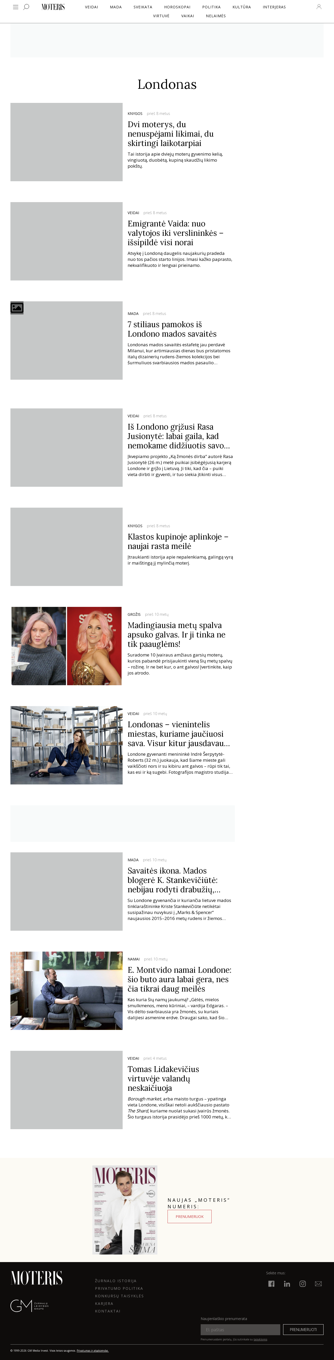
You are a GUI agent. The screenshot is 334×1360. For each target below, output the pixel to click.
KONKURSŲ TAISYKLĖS (119, 1295)
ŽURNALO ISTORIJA (116, 1280)
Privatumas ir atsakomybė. (93, 1350)
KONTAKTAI (108, 1311)
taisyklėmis (260, 1339)
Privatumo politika (119, 1288)
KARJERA (104, 1303)
